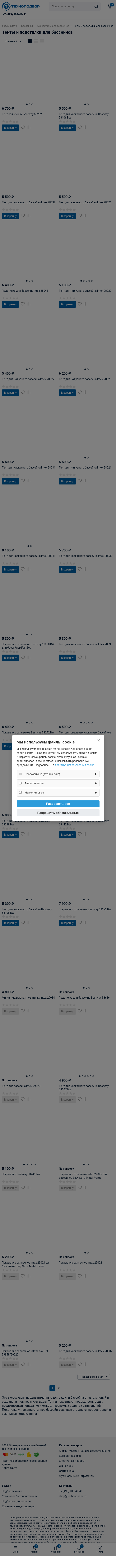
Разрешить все (58, 804)
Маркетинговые (34, 792)
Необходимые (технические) (42, 774)
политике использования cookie (74, 765)
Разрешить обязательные (58, 813)
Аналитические (34, 783)
